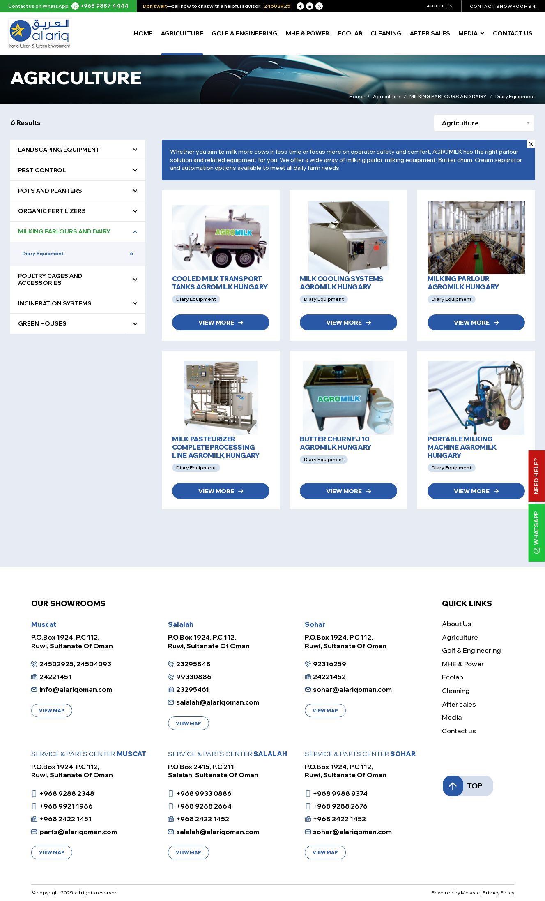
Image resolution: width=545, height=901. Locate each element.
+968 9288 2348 (66, 793)
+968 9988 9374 (340, 793)
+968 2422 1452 (202, 819)
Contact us (459, 731)
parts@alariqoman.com (78, 831)
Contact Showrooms (503, 6)
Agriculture (182, 33)
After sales (430, 33)
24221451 (55, 676)
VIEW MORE (220, 322)
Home (143, 33)
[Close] (531, 144)
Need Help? (536, 476)
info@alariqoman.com (75, 689)
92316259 (329, 664)
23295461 (192, 689)
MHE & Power (307, 33)
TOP (469, 786)
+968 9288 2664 (204, 806)
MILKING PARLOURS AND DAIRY (447, 97)
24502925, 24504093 (75, 664)
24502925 (277, 6)
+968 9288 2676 (340, 806)
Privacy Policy (498, 892)
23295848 (193, 664)
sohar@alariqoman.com (352, 689)
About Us (440, 6)
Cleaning (386, 33)
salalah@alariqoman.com (217, 702)
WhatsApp (536, 532)
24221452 (329, 676)
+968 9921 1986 (66, 806)
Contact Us (513, 33)
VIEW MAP (51, 711)
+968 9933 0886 (204, 793)
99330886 (194, 676)
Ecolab (350, 33)
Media (468, 33)
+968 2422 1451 (65, 819)
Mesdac (470, 892)
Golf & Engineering (245, 33)
